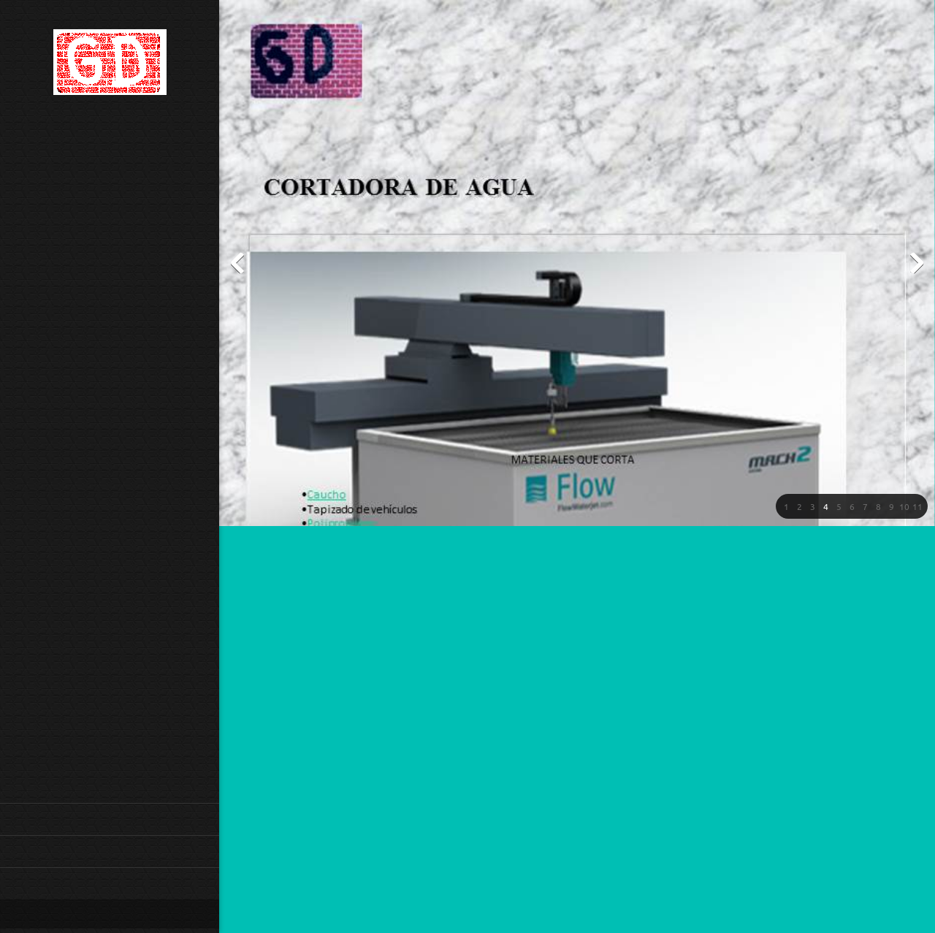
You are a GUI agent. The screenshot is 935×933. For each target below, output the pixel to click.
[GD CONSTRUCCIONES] (110, 66)
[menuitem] (109, 819)
